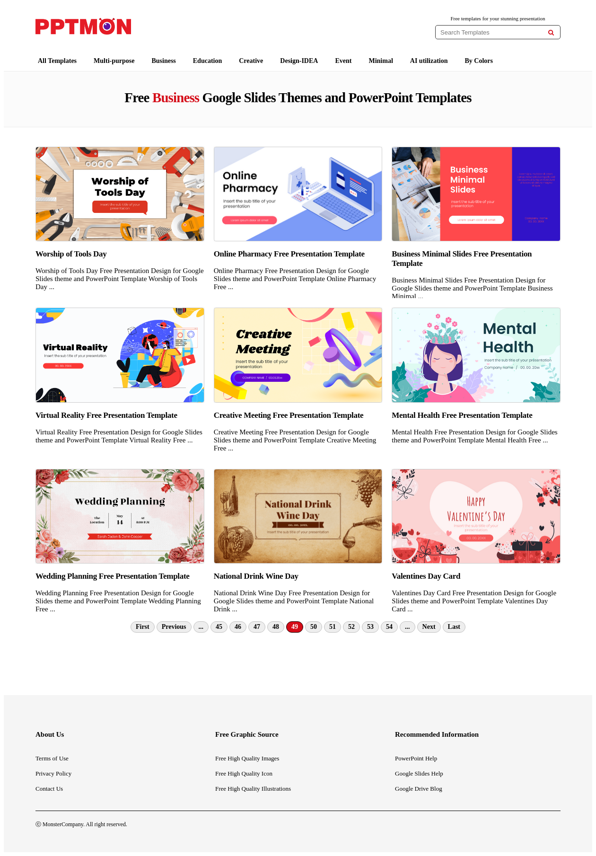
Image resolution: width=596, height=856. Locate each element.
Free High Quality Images (247, 758)
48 (275, 626)
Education (207, 60)
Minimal (380, 60)
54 (389, 626)
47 (257, 626)
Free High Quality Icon (243, 773)
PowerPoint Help (416, 758)
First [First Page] (142, 626)
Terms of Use (52, 758)
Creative (251, 60)
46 (238, 626)
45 (219, 626)
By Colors (479, 60)
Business (163, 60)
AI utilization (429, 60)
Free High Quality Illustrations (253, 788)
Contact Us (49, 788)
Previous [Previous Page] (174, 626)
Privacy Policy (53, 773)
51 (332, 626)
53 (370, 626)
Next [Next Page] (429, 626)
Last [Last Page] (454, 626)
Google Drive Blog (418, 788)
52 (351, 626)
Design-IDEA (299, 60)
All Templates (57, 60)
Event (343, 60)
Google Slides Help (419, 773)
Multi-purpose (114, 60)
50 (313, 626)
